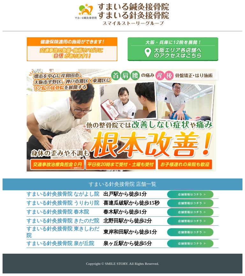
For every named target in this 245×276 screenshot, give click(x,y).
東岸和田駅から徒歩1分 (130, 232)
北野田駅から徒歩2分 (127, 220)
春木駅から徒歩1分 (125, 211)
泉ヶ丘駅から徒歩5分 (127, 243)
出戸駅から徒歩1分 (125, 194)
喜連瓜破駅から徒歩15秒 (131, 203)
